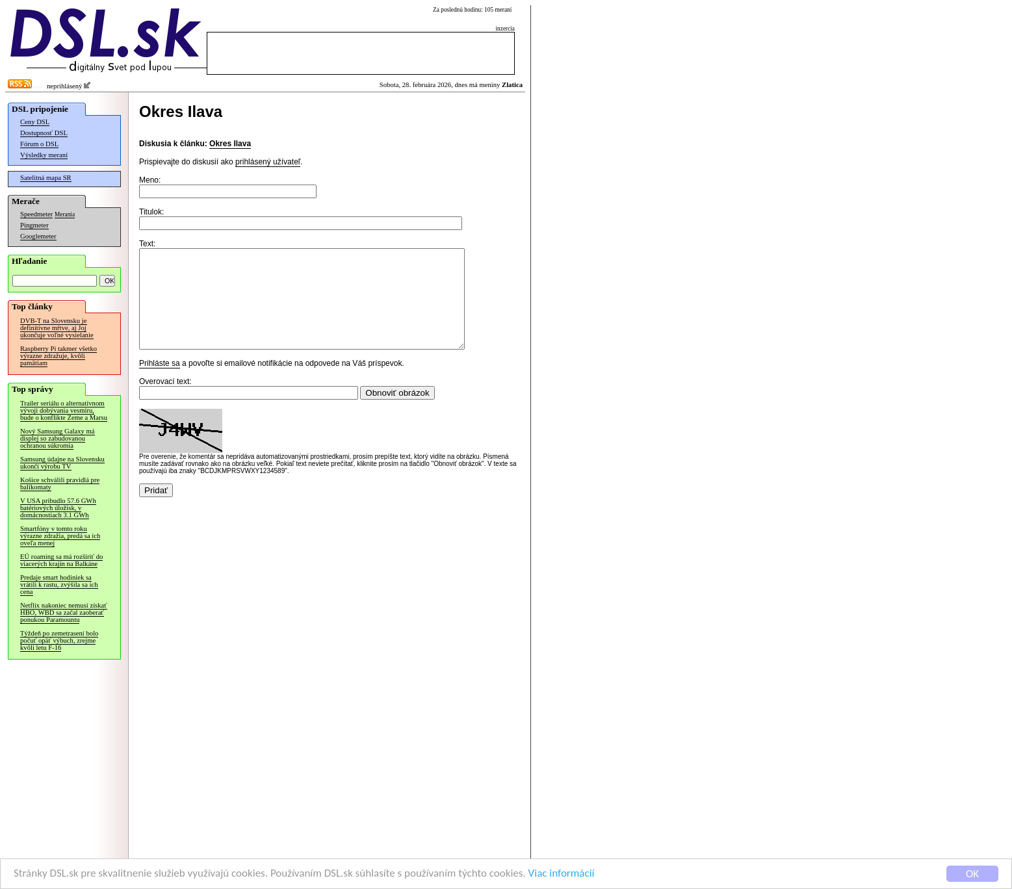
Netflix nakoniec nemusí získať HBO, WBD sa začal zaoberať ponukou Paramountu (63, 612)
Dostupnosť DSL (44, 132)
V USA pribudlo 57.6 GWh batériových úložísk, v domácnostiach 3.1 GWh (58, 508)
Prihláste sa (159, 382)
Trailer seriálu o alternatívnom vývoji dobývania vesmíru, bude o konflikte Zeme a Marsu (63, 410)
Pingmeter (34, 225)
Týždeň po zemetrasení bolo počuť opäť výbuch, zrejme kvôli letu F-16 (59, 640)
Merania (65, 214)
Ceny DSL (34, 121)
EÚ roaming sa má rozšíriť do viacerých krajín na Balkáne (61, 560)
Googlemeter (38, 236)
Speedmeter (36, 214)
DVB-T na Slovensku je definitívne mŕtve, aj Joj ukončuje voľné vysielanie (57, 328)
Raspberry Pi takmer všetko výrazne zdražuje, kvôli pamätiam (58, 356)
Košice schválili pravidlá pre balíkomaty (59, 483)
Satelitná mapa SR (45, 177)
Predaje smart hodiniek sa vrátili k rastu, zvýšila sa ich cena (59, 584)
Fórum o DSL (39, 144)
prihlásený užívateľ (267, 161)
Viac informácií (561, 874)
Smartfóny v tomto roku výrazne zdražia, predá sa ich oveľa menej (60, 536)
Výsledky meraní (44, 155)
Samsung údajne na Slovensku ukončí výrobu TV (62, 463)
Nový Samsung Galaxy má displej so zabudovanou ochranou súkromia (57, 438)
